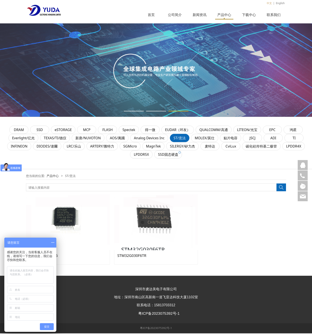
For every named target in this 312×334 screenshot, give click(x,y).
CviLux (231, 146)
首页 (151, 14)
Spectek (128, 130)
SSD (39, 130)
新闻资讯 (199, 14)
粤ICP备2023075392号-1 (156, 329)
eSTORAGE (63, 130)
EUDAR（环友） (177, 130)
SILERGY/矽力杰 (182, 146)
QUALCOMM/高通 (213, 130)
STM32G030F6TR (131, 256)
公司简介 (175, 14)
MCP (86, 130)
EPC (272, 130)
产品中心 (224, 14)
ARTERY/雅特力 (102, 146)
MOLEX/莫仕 (205, 138)
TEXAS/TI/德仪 (55, 138)
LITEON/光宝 (247, 130)
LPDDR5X (141, 155)
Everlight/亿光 (23, 138)
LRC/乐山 (74, 146)
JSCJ (253, 138)
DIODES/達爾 (47, 146)
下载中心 (249, 14)
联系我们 (274, 14)
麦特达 (210, 146)
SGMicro (130, 146)
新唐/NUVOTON (88, 138)
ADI (273, 138)
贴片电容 (230, 138)
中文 (269, 3)
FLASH (107, 130)
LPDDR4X (293, 146)
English (280, 3)
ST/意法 (180, 138)
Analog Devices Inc (149, 138)
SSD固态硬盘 (168, 155)
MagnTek (153, 146)
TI (294, 138)
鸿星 (293, 130)
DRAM (19, 130)
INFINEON (19, 146)
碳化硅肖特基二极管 (261, 146)
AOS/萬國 (117, 138)
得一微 (150, 130)
